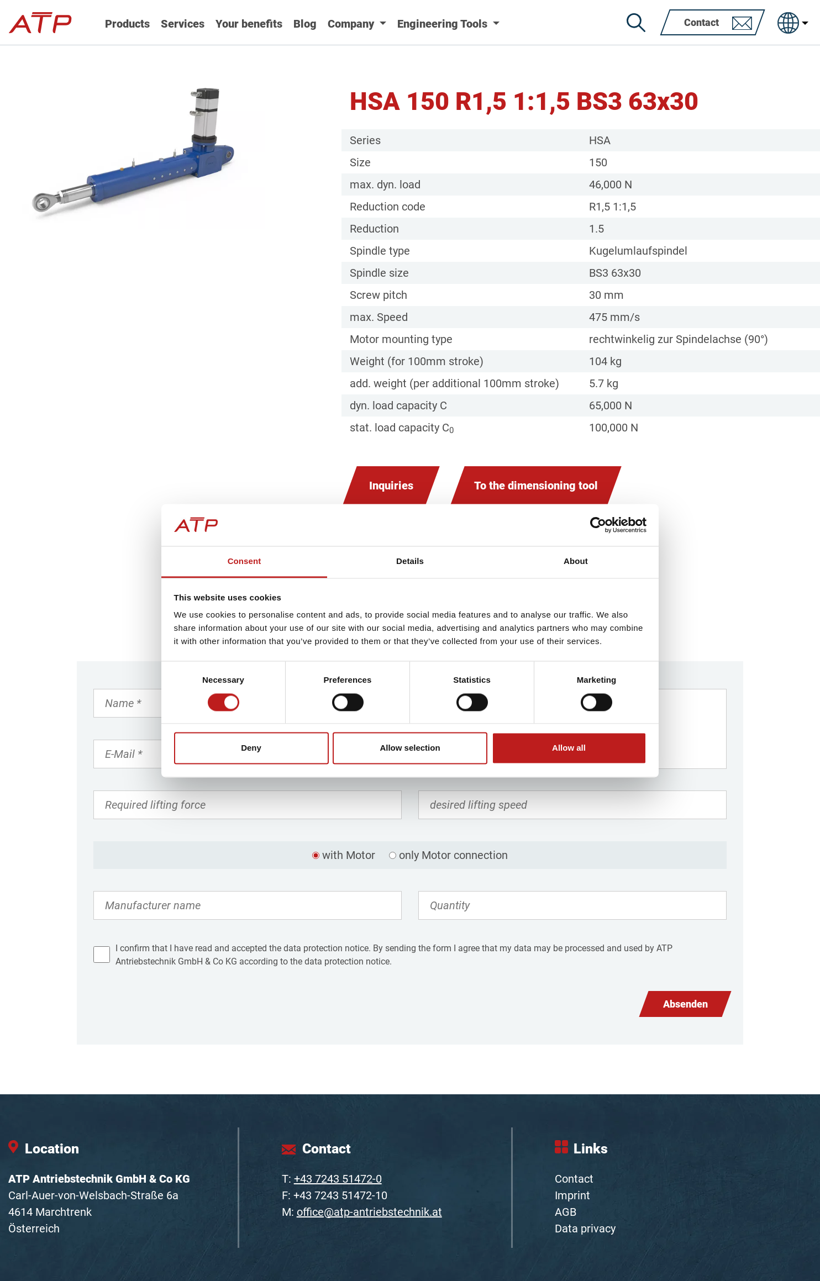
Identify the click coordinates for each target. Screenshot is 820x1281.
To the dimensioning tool (536, 485)
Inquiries (391, 485)
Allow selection (410, 748)
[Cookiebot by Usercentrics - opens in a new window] (598, 524)
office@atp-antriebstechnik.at (369, 1212)
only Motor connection (453, 855)
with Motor (348, 855)
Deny (251, 748)
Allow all (569, 748)
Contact (574, 1178)
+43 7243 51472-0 (338, 1178)
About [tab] (576, 561)
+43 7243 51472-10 (340, 1195)
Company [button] (352, 23)
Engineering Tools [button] (443, 23)
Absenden (685, 1004)
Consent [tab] (244, 561)
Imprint (572, 1195)
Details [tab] (410, 561)
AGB (565, 1212)
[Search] (636, 22)
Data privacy (585, 1228)
